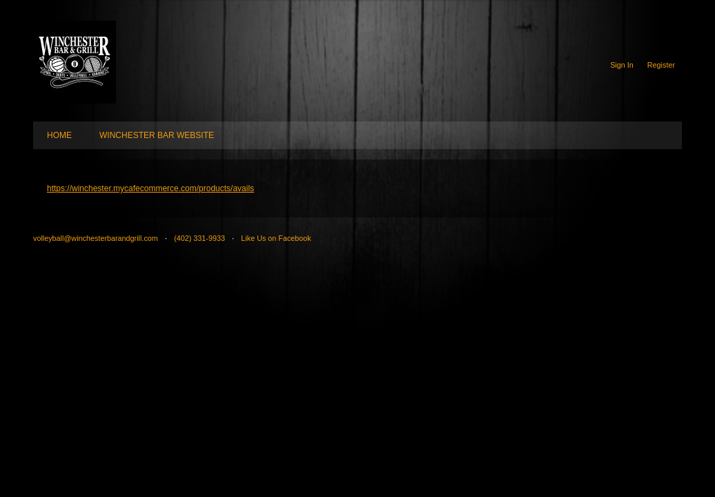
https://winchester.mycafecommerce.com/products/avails (150, 188)
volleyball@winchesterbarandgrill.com (95, 238)
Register (661, 65)
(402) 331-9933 (199, 238)
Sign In (622, 65)
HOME (59, 135)
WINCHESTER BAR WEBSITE (156, 135)
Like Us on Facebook (276, 238)
